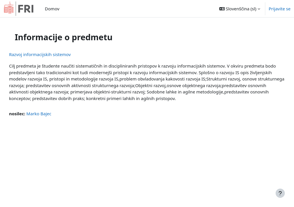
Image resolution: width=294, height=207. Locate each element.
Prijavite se (280, 9)
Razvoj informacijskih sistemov (53, 54)
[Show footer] (280, 193)
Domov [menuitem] (52, 9)
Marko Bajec (51, 120)
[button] (240, 8)
